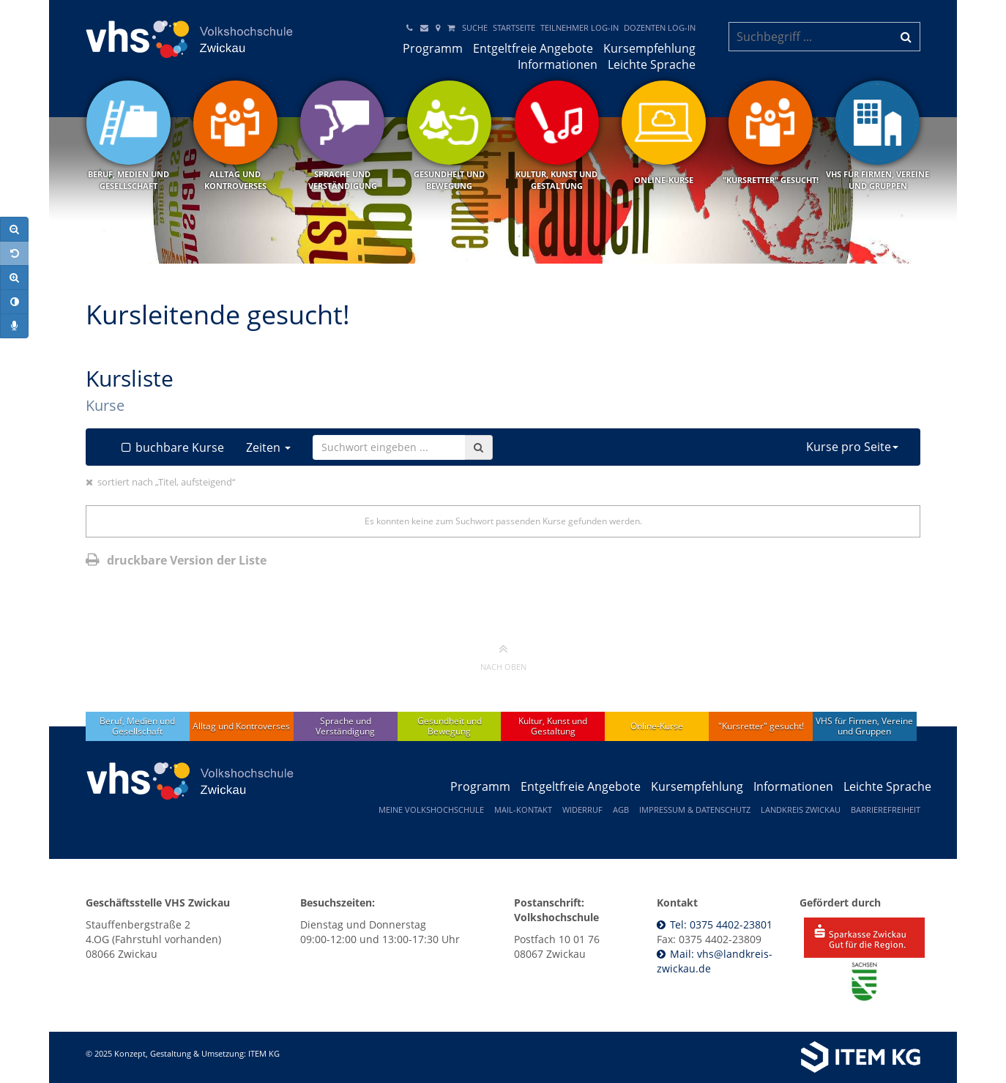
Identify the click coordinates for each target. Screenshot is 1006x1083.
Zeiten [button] (268, 447)
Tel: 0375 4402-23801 (721, 924)
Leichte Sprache (652, 64)
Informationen (557, 64)
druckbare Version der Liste (176, 560)
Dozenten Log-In (660, 27)
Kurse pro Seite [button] (852, 447)
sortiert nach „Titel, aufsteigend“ (166, 481)
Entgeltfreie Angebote (533, 48)
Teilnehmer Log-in (579, 27)
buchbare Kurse (171, 447)
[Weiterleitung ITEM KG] (728, 1057)
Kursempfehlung (649, 48)
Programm (433, 48)
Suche (475, 27)
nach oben (503, 656)
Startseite (514, 27)
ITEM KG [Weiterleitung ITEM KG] (264, 1053)
